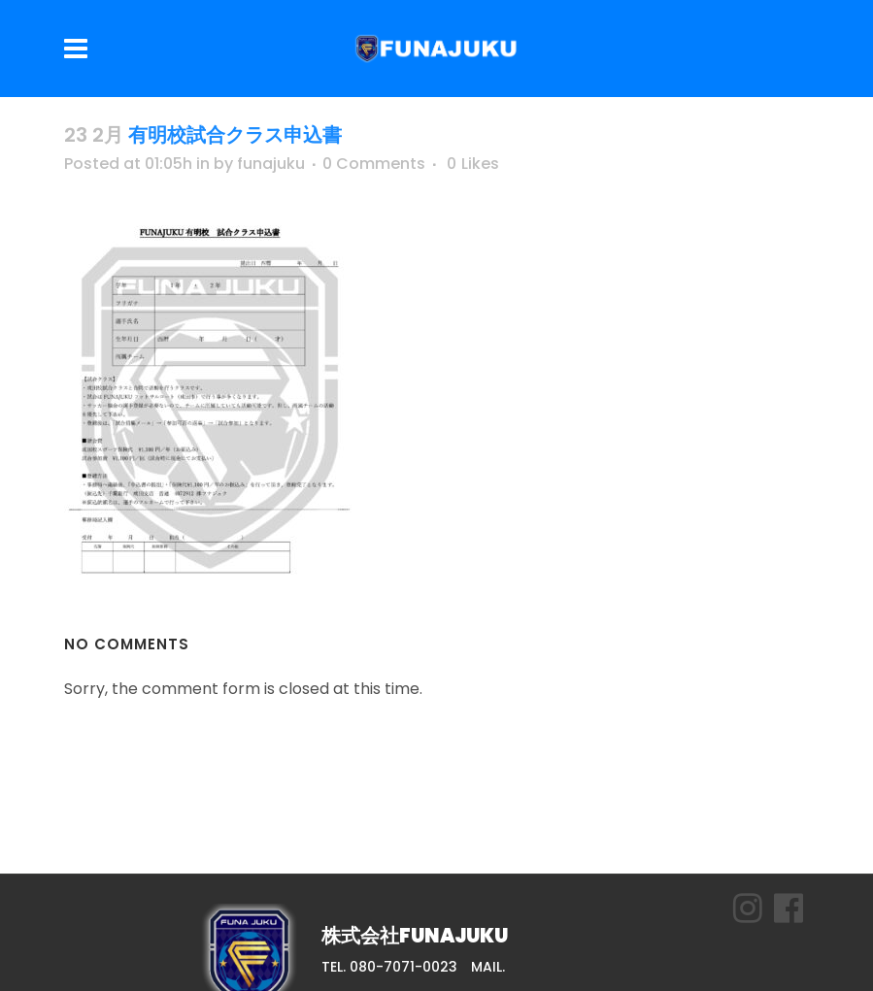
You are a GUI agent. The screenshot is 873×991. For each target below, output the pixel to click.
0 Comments (373, 163)
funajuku (271, 163)
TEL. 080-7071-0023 (389, 966)
